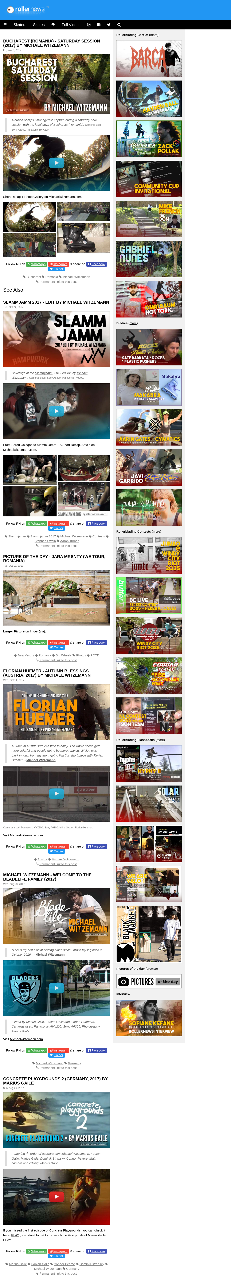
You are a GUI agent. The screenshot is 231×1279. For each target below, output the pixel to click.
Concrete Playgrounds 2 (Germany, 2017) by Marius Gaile (55, 1081)
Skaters (19, 25)
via (42, 631)
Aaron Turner (69, 541)
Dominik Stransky (91, 1264)
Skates (39, 25)
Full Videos (71, 25)
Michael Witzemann (76, 277)
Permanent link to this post (58, 281)
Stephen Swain (45, 541)
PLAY (15, 1235)
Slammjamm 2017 (43, 536)
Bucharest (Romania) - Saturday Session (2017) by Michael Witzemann (51, 43)
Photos (81, 655)
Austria (42, 859)
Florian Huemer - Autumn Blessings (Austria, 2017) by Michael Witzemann (47, 673)
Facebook (98, 264)
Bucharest (34, 277)
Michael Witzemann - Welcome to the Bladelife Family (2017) (47, 877)
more (153, 35)
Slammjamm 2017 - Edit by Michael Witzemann (56, 302)
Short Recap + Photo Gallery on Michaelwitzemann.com (42, 196)
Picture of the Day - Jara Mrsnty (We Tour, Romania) (54, 558)
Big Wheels (64, 655)
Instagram (60, 264)
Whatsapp (38, 264)
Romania (51, 277)
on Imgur (20, 631)
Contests (98, 536)
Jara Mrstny (25, 655)
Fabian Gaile (40, 1264)
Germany (74, 1063)
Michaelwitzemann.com (26, 835)
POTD (94, 655)
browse (151, 968)
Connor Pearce (64, 1264)
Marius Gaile (29, 1158)
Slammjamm (43, 373)
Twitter (58, 269)
